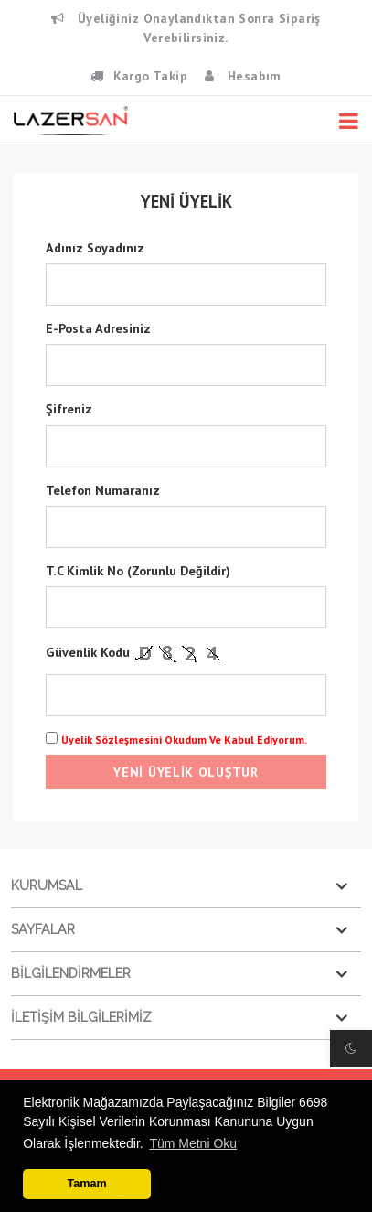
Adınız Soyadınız (95, 247)
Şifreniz (69, 408)
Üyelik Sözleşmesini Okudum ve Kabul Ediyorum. (184, 740)
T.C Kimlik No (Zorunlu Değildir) (138, 570)
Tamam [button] (87, 1183)
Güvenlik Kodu (135, 652)
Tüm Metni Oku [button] (193, 1143)
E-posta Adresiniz (98, 328)
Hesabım (243, 76)
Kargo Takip (138, 76)
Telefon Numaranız (103, 490)
